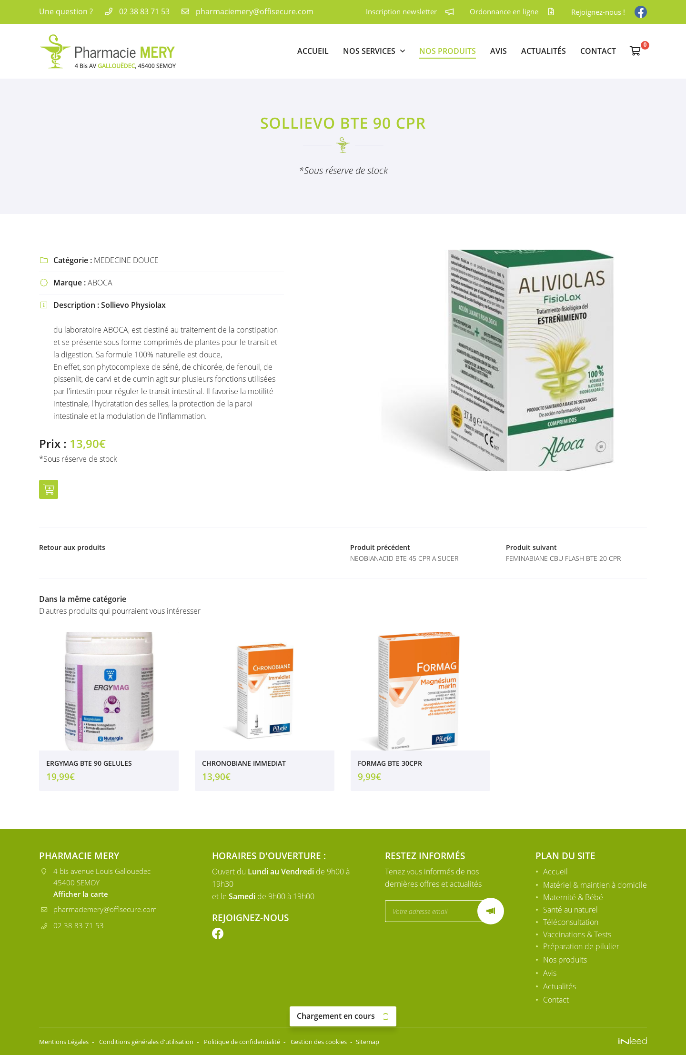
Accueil (313, 51)
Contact (598, 51)
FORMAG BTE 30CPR (390, 766)
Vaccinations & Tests (577, 935)
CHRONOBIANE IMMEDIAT (244, 766)
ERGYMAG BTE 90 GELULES (89, 766)
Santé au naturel (570, 910)
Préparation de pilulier (581, 947)
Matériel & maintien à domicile (595, 885)
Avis (498, 51)
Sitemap (406, 1041)
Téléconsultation (570, 922)
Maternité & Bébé (573, 898)
